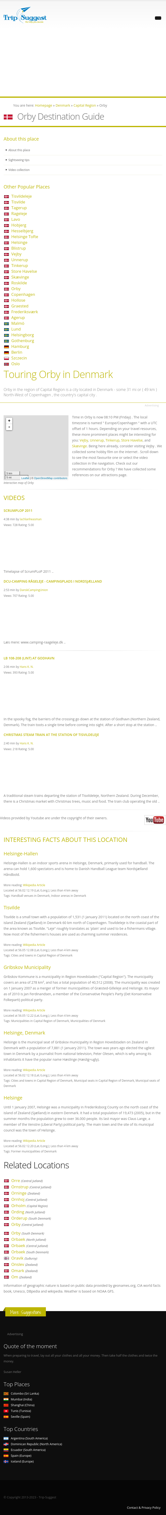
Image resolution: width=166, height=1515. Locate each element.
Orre (27, 1180)
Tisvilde (18, 202)
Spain (17, 1456)
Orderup (31, 1218)
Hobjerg (18, 225)
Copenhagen (23, 294)
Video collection (19, 170)
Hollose (18, 300)
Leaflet (25, 478)
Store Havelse (24, 271)
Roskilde (19, 283)
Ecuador (25, 1450)
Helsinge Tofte (24, 236)
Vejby (16, 254)
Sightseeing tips (19, 160)
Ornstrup (31, 1187)
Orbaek (28, 1239)
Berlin (16, 352)
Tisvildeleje (21, 196)
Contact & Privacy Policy (143, 1508)
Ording (28, 1212)
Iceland (19, 1461)
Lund (16, 329)
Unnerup (19, 259)
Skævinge (20, 277)
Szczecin (19, 358)
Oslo (15, 363)
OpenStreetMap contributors (50, 478)
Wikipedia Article (34, 885)
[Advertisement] (83, 63)
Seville (17, 1417)
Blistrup (18, 248)
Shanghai (19, 1405)
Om (21, 1277)
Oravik (24, 1258)
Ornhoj (29, 1199)
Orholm (29, 1205)
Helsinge (19, 242)
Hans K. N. (26, 667)
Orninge (25, 1193)
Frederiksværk (24, 311)
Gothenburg (22, 340)
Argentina (26, 1438)
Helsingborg (22, 335)
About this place (19, 150)
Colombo (21, 1393)
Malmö (17, 323)
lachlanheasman (31, 519)
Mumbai (18, 1399)
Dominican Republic (33, 1444)
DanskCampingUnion (34, 590)
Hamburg (20, 346)
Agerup (18, 317)
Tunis (17, 1411)
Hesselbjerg (22, 231)
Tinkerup (19, 265)
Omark (24, 1270)
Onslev (24, 1264)
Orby (16, 288)
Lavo (15, 219)
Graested (19, 306)
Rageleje (19, 213)
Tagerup (19, 207)
